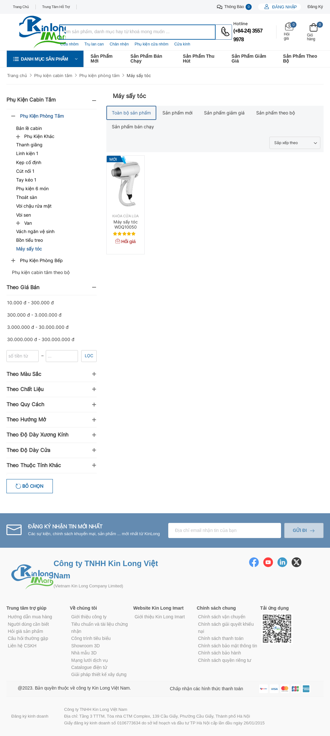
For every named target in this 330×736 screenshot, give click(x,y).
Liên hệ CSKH (22, 645)
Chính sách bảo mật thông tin (227, 645)
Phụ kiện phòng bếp (41, 260)
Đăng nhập (284, 7)
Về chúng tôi (83, 608)
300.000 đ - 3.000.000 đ (34, 315)
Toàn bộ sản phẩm (131, 112)
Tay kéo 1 (26, 179)
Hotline (240, 23)
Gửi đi (300, 530)
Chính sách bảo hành (219, 652)
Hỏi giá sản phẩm (25, 631)
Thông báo (234, 7)
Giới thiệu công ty (89, 616)
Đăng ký (315, 6)
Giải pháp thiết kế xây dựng (99, 674)
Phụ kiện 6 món (32, 188)
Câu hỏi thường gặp (28, 638)
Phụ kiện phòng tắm (99, 75)
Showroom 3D (85, 645)
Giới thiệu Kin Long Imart (160, 616)
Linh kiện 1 (27, 153)
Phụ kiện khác (39, 136)
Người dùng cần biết (28, 624)
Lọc (89, 355)
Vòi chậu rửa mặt (34, 206)
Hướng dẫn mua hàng (30, 616)
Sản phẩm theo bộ (300, 59)
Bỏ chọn (32, 486)
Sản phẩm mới (101, 59)
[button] (45, 59)
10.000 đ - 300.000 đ (30, 302)
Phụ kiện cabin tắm (53, 75)
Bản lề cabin (29, 128)
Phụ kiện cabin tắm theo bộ (41, 272)
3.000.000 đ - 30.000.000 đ (38, 327)
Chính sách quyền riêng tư (224, 660)
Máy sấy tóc (139, 75)
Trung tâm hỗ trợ (56, 7)
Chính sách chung (216, 608)
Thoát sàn (26, 197)
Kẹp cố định (28, 162)
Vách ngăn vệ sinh (35, 231)
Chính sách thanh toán (221, 638)
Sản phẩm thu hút (198, 59)
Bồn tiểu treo (29, 240)
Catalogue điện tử (89, 667)
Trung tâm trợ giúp (26, 608)
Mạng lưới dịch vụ (89, 660)
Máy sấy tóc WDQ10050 (125, 224)
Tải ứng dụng (274, 608)
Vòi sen (23, 215)
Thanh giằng (29, 144)
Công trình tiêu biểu (91, 638)
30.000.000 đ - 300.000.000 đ (40, 339)
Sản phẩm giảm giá (249, 59)
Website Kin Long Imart (158, 608)
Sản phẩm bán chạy (146, 59)
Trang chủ (21, 7)
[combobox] (137, 32)
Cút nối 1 (25, 171)
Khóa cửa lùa (125, 216)
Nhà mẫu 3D (84, 652)
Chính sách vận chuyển (222, 616)
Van (28, 223)
